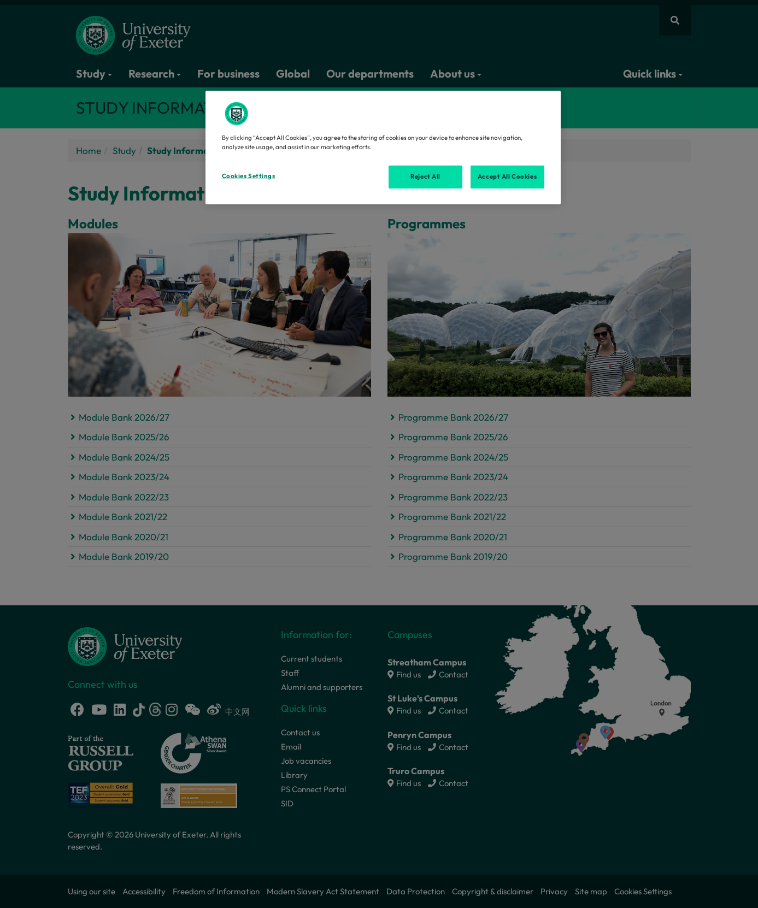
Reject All (425, 176)
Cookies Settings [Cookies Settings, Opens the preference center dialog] (248, 176)
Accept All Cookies (507, 176)
